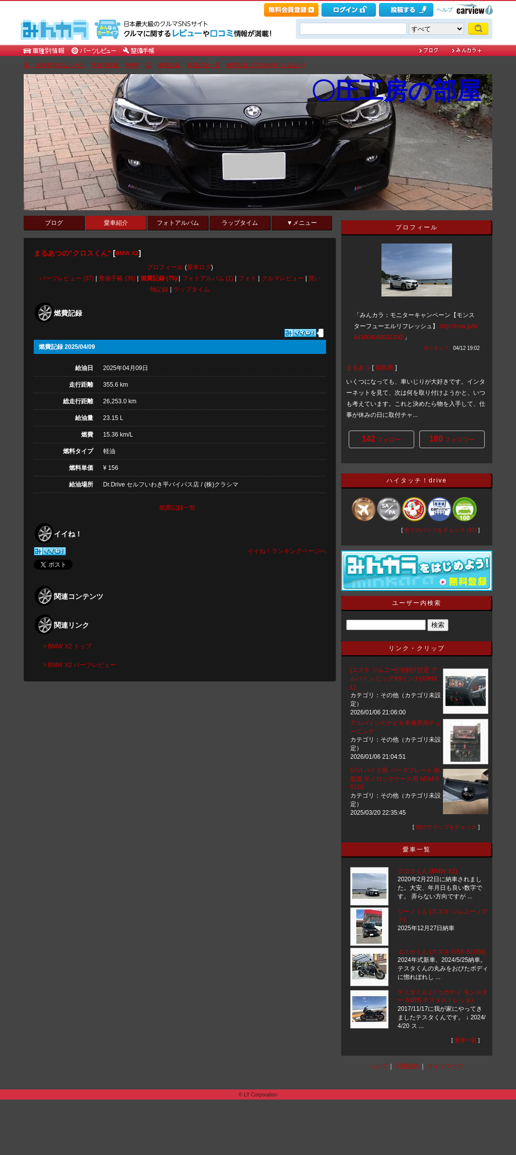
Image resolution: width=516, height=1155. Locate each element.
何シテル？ (436, 348)
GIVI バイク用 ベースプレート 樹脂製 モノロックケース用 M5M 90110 (395, 779)
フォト (247, 278)
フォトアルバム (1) (207, 278)
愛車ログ (199, 267)
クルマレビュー (283, 278)
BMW (132, 65)
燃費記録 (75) (159, 278)
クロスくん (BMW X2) (428, 871)
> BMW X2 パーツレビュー (79, 664)
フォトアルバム (178, 222)
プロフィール (165, 267)
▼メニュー (302, 222)
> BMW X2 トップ (67, 646)
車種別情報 (105, 65)
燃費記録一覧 (203, 65)
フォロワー (452, 439)
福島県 (384, 367)
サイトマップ (445, 1066)
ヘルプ (444, 10)
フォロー (381, 439)
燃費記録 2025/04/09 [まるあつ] (265, 65)
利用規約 (408, 1066)
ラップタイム (240, 222)
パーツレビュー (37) (66, 278)
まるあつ (358, 367)
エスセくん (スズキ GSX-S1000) (442, 951)
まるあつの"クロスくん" (72, 253)
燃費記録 (169, 65)
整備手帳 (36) (117, 278)
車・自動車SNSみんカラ (54, 65)
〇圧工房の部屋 (396, 91)
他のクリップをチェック (446, 827)
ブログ (54, 222)
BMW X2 (127, 253)
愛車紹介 (116, 222)
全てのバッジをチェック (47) (440, 530)
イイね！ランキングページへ (286, 551)
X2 (148, 65)
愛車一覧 (466, 1040)
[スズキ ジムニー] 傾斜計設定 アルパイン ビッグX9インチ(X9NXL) (393, 678)
